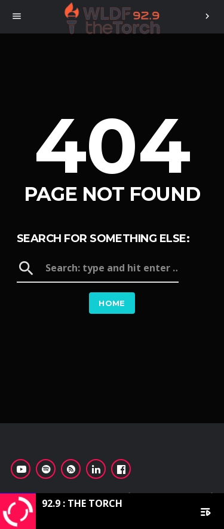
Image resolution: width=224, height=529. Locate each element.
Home (112, 303)
